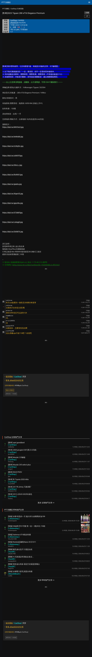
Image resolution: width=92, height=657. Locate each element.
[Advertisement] (46, 47)
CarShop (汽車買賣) (17, 9)
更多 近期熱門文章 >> (46, 503)
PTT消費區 (5, 9)
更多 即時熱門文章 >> (46, 580)
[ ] (12, 445)
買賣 (15, 377)
